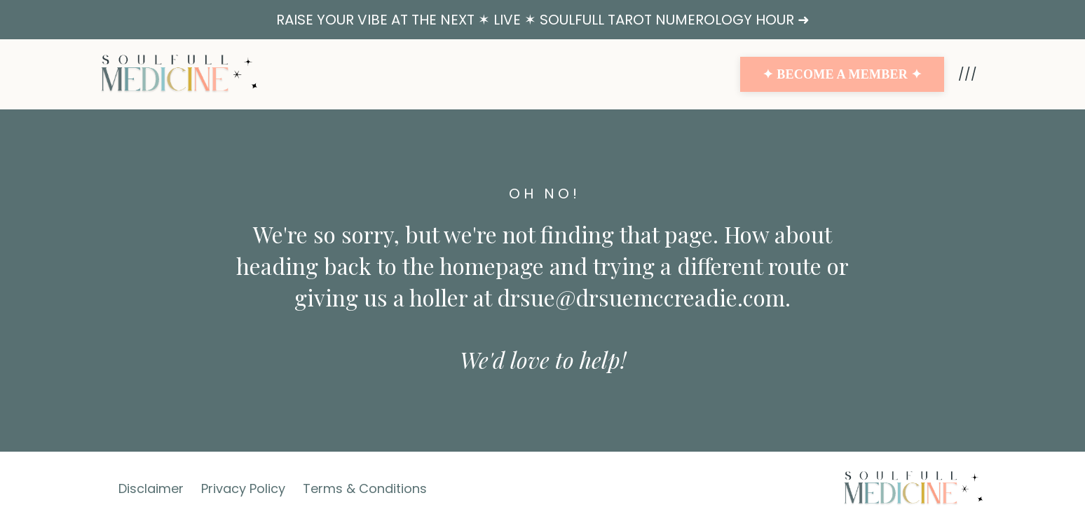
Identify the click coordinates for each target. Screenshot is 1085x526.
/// (967, 74)
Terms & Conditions (365, 488)
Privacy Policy (243, 488)
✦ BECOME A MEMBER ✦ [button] (842, 74)
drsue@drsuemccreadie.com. (644, 297)
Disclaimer (151, 488)
